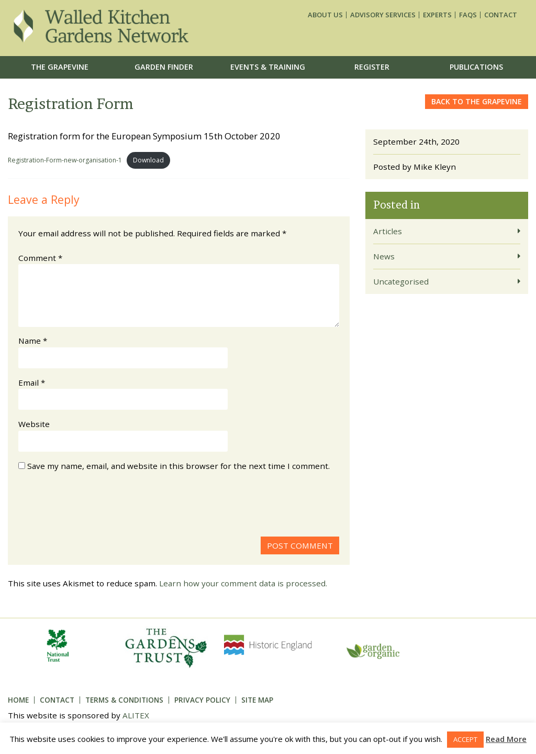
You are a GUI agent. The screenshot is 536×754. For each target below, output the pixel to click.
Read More (506, 739)
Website (34, 424)
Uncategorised (401, 281)
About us (325, 15)
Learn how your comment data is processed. (243, 583)
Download (148, 160)
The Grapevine (59, 67)
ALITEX (135, 715)
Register (371, 67)
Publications (476, 67)
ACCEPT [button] (465, 739)
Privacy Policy (202, 700)
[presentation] (97, 505)
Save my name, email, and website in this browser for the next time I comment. (178, 466)
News (384, 256)
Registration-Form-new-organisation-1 (65, 160)
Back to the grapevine (476, 101)
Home (18, 700)
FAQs (468, 15)
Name (32, 340)
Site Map (257, 700)
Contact (500, 15)
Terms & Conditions (124, 700)
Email (31, 382)
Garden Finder (164, 67)
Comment (40, 258)
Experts (437, 15)
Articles (387, 231)
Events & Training (267, 67)
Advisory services (383, 15)
